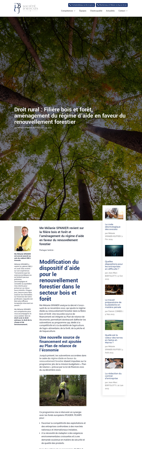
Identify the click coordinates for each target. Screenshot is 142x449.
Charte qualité (96, 11)
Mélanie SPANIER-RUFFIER (29, 128)
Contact (122, 11)
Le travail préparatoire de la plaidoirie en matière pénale (113, 304)
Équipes (82, 11)
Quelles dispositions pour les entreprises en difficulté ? (114, 265)
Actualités (110, 11)
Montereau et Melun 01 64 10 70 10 (113, 5)
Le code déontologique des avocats (112, 226)
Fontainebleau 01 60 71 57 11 (83, 5)
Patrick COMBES (115, 311)
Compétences (67, 11)
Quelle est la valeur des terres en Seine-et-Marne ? (114, 339)
